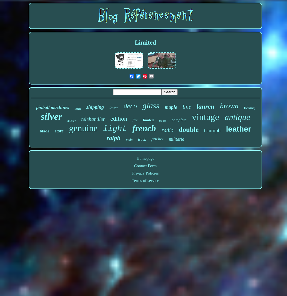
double (188, 129)
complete (179, 120)
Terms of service (145, 180)
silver (51, 116)
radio (167, 130)
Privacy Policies (145, 173)
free (135, 120)
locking (249, 108)
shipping (95, 107)
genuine (83, 128)
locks (78, 108)
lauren (205, 106)
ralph (114, 138)
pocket (157, 138)
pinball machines (52, 107)
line (187, 106)
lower (113, 108)
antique (237, 117)
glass (150, 105)
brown (229, 106)
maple (171, 107)
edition (118, 118)
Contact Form (145, 166)
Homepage (145, 158)
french (144, 128)
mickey (72, 120)
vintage (205, 117)
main (129, 139)
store (59, 131)
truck (142, 139)
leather (238, 129)
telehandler (93, 119)
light (115, 129)
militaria (176, 139)
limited (148, 120)
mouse (162, 120)
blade (44, 131)
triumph (212, 130)
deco (130, 106)
